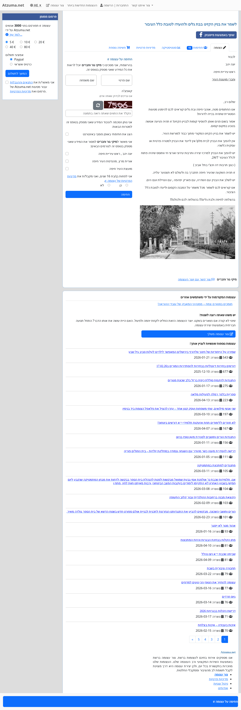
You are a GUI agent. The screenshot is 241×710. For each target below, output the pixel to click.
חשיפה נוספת (119, 47)
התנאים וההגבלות (21, 82)
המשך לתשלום (17, 73)
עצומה (220, 47)
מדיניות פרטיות (145, 47)
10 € (27, 42)
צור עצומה (55, 5)
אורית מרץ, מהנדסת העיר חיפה (112, 161)
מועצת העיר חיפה (120, 169)
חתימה (125, 194)
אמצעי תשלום (14, 55)
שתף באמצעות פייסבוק (215, 35)
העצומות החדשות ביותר (82, 5)
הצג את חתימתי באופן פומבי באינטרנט (107, 134)
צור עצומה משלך (220, 334)
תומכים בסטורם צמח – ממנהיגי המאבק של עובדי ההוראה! (195, 304)
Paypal (19, 59)
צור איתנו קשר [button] (141, 5)
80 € (27, 47)
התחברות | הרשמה (114, 5)
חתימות (197, 47)
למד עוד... (13, 34)
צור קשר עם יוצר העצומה (196, 279)
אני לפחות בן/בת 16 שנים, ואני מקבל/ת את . (99, 178)
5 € (12, 42)
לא (102, 185)
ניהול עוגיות (221, 683)
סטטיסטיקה (171, 47)
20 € (42, 42)
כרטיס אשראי (22, 64)
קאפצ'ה (127, 91)
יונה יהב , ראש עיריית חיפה (115, 154)
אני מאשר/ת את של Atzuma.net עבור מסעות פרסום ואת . (32, 86)
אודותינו (223, 688)
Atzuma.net (13, 5)
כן (121, 185)
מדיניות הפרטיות (20, 91)
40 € (13, 47)
